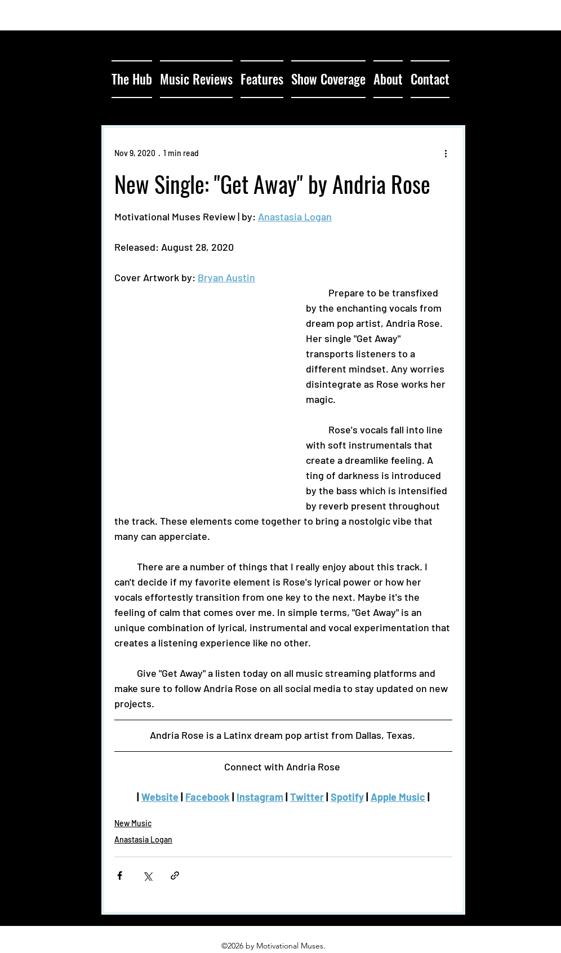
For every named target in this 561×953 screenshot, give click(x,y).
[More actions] (445, 152)
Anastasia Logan (143, 839)
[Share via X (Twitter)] (147, 875)
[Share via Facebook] (119, 875)
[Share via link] (175, 875)
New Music (133, 823)
